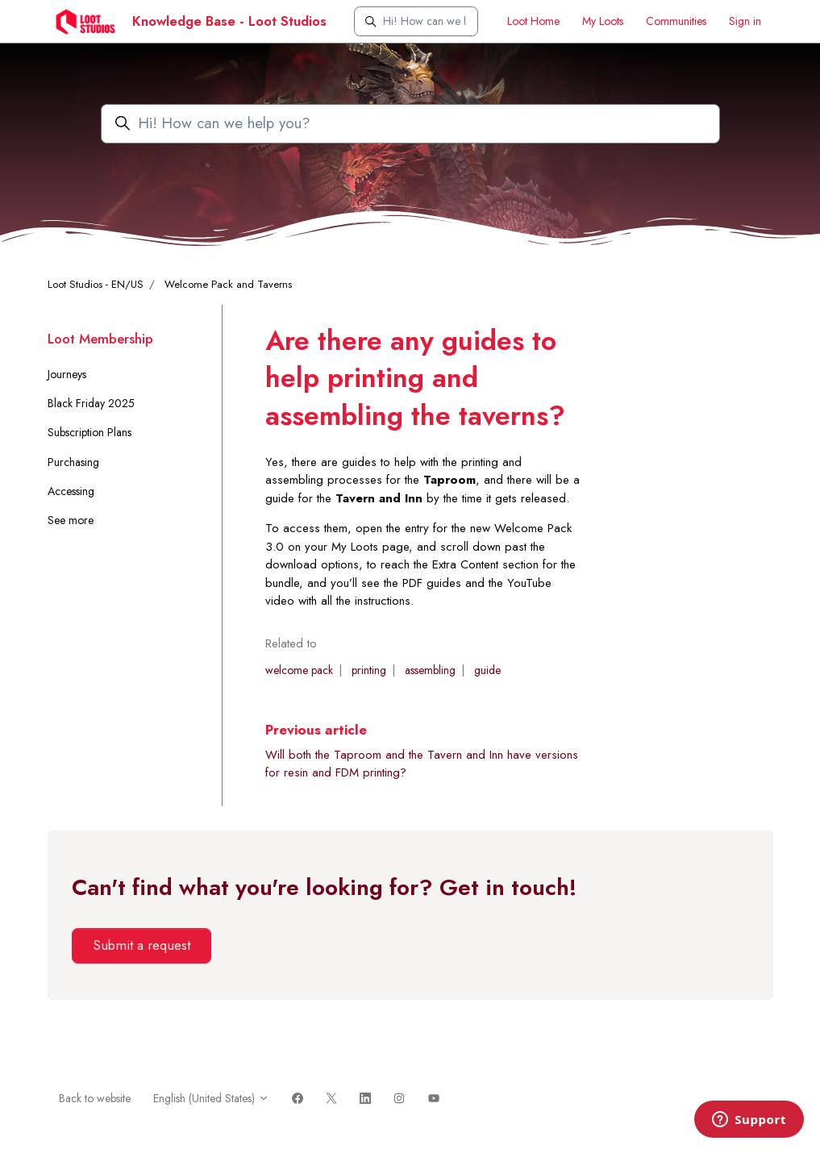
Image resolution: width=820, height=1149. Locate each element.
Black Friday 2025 (91, 403)
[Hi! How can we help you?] (416, 21)
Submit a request (141, 945)
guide (487, 670)
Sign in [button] (745, 21)
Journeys (67, 374)
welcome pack (299, 670)
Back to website (95, 1098)
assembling (430, 670)
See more (71, 520)
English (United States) (211, 1098)
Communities (676, 21)
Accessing (71, 491)
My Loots (602, 21)
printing (369, 670)
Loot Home (533, 21)
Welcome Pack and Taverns (228, 284)
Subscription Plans (89, 432)
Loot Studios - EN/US (96, 284)
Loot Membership (100, 338)
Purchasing (73, 462)
